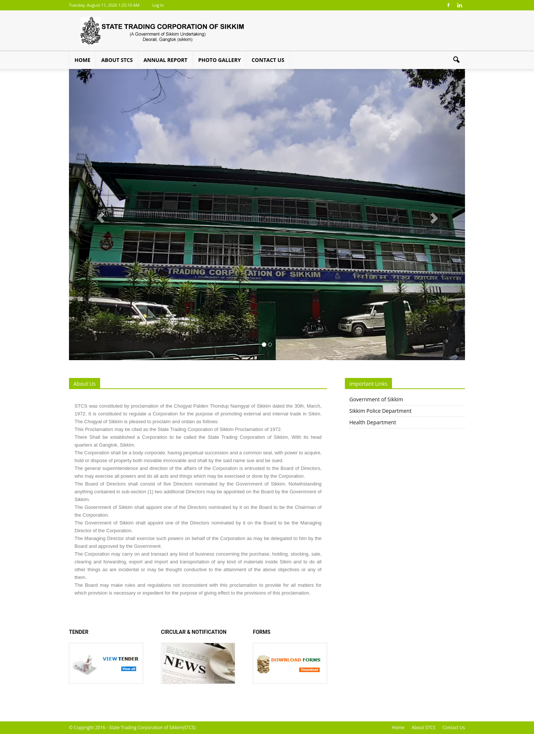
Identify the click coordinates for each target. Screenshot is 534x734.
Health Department (372, 422)
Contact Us (267, 59)
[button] (456, 60)
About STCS (117, 59)
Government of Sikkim (376, 399)
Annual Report (166, 59)
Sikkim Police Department (380, 410)
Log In (158, 5)
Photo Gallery (219, 59)
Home (82, 59)
